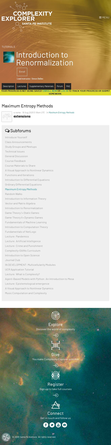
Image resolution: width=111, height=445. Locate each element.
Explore (55, 324)
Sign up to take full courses (56, 389)
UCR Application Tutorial (19, 269)
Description (8, 86)
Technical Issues (15, 151)
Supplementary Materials (41, 86)
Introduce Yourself (16, 137)
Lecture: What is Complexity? (22, 274)
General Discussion (16, 156)
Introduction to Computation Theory (26, 227)
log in (64, 91)
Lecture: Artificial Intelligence (23, 241)
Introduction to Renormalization (24, 208)
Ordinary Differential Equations (23, 184)
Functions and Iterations (19, 175)
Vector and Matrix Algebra (20, 203)
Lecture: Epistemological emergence (27, 283)
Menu (105, 17)
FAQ (68, 86)
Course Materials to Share (20, 165)
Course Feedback (15, 161)
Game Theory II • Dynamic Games (24, 217)
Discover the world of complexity (55, 329)
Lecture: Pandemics (17, 236)
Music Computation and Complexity (26, 293)
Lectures (21, 86)
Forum (60, 86)
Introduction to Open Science (22, 255)
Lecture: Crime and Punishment (24, 246)
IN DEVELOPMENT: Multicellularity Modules (30, 265)
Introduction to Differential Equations (27, 180)
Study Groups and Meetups (21, 147)
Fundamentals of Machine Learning (26, 222)
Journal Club (12, 260)
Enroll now (50, 91)
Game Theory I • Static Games (22, 213)
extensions (22, 116)
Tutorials (8, 47)
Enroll (22, 72)
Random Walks (13, 194)
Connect (55, 413)
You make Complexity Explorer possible (55, 359)
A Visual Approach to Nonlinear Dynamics (29, 170)
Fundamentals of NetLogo (20, 232)
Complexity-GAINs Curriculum (22, 250)
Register (55, 384)
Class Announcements (18, 142)
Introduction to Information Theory (25, 198)
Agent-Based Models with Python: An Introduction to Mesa (39, 279)
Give (55, 354)
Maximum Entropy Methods (61, 113)
